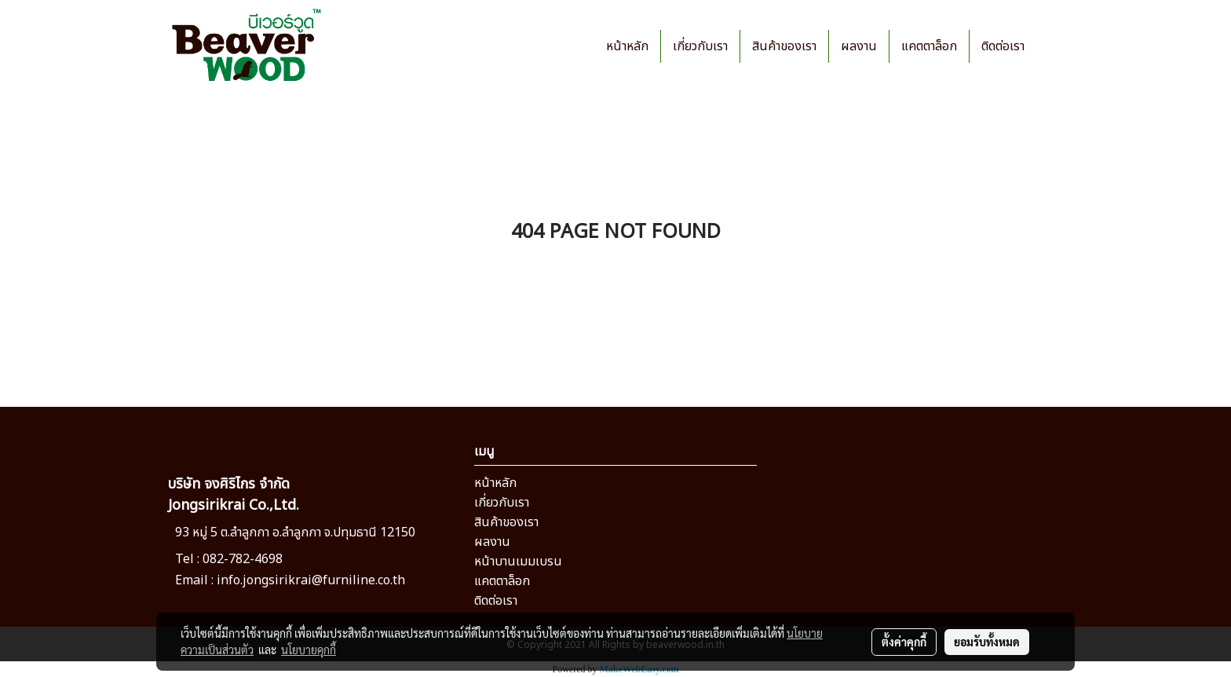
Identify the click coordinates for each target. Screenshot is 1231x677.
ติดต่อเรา (1003, 46)
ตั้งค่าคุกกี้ (904, 642)
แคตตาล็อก (929, 46)
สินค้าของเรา (784, 46)
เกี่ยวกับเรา (700, 46)
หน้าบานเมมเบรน (518, 561)
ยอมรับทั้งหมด (987, 642)
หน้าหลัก (627, 46)
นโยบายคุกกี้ (308, 649)
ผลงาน (859, 46)
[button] (1050, 46)
